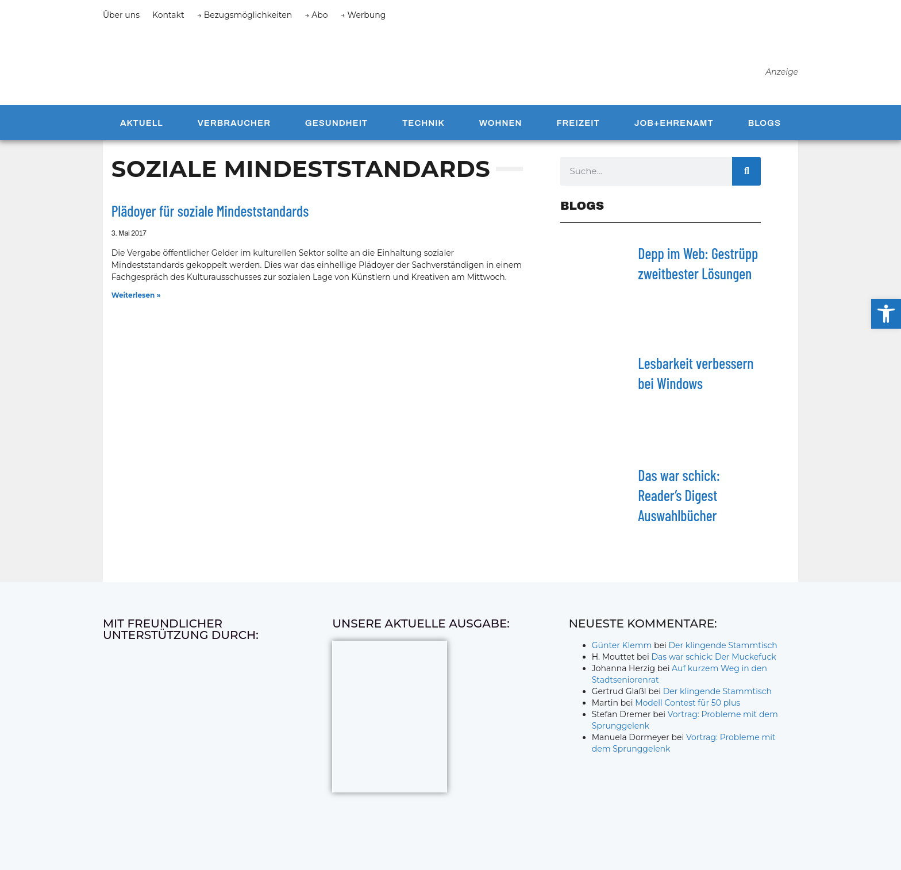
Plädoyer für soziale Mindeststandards (210, 215)
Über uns (121, 15)
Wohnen (500, 127)
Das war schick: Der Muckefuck (713, 662)
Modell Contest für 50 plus (687, 708)
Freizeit (577, 127)
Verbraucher (234, 127)
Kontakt (168, 15)
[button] (886, 314)
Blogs (764, 127)
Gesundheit (336, 127)
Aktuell (141, 127)
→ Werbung (363, 15)
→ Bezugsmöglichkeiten (244, 15)
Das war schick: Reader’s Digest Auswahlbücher (679, 500)
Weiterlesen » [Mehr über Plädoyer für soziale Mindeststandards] (136, 300)
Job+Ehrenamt (674, 127)
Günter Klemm (622, 650)
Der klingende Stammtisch (723, 650)
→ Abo (316, 15)
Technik (423, 127)
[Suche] (746, 175)
